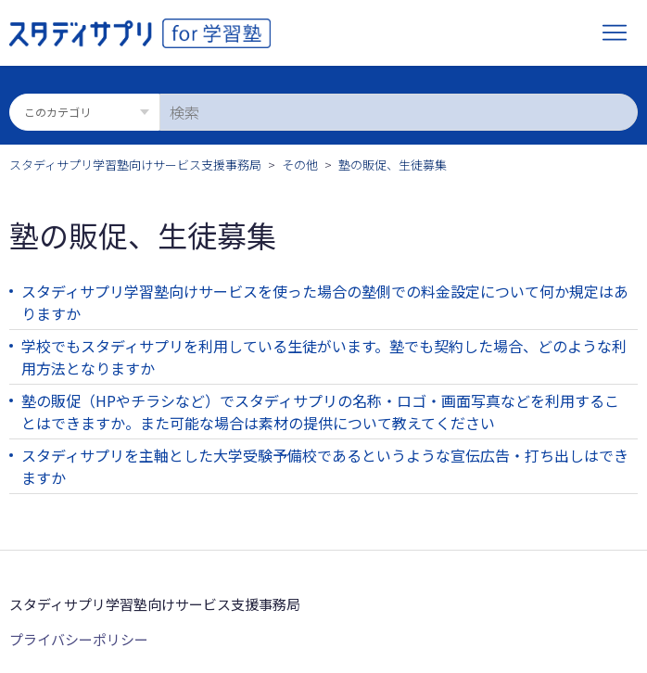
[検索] (398, 112)
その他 (300, 164)
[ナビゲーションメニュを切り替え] (614, 33)
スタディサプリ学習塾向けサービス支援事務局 (135, 164)
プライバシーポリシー (78, 639)
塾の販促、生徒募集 (392, 164)
